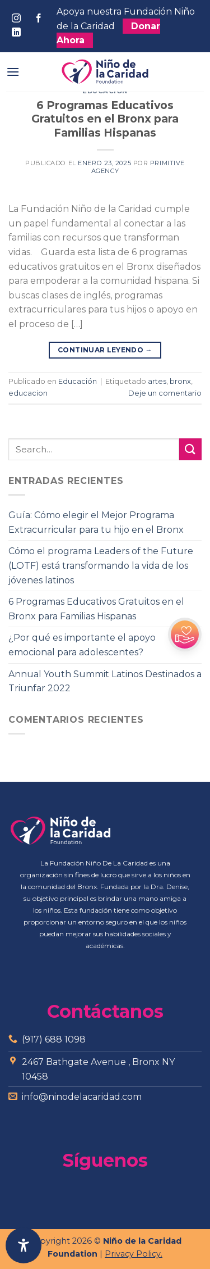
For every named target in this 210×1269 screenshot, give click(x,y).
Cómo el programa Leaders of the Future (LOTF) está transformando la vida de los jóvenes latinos (100, 565)
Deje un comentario (165, 393)
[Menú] (13, 71)
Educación (77, 381)
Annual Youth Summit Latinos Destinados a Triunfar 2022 (105, 681)
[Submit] (190, 449)
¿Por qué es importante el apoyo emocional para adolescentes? (82, 645)
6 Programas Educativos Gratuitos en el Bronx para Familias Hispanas (105, 119)
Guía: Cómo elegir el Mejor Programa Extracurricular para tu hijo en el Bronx (96, 522)
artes (157, 381)
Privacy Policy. (133, 1254)
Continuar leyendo (105, 350)
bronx (180, 381)
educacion (28, 393)
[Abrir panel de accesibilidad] (23, 1245)
